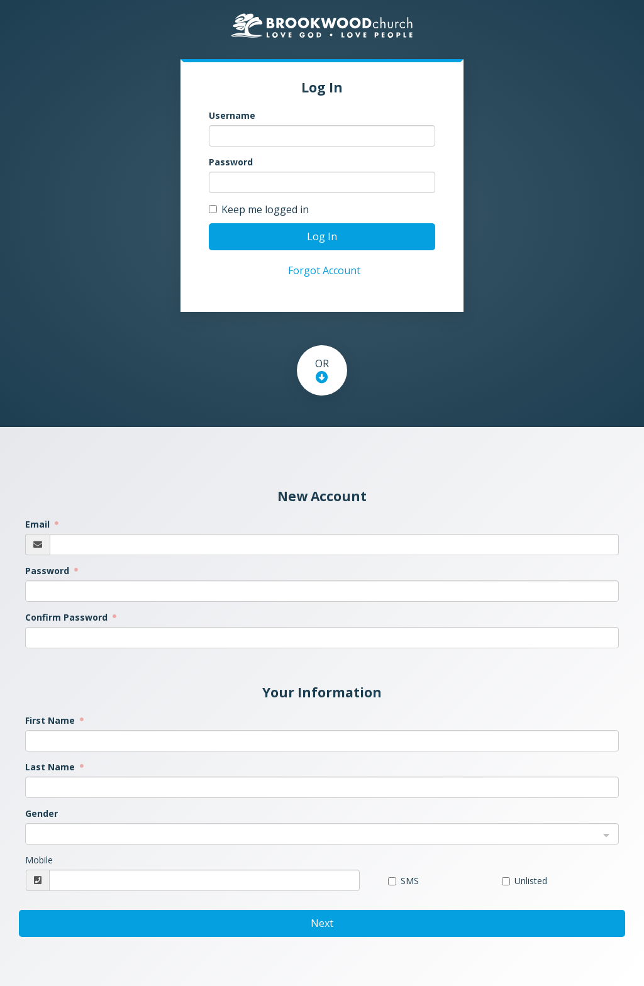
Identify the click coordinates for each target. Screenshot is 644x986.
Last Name (51, 767)
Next (322, 923)
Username (232, 115)
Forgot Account (324, 270)
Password (231, 162)
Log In (322, 236)
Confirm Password (67, 617)
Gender (41, 813)
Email (38, 524)
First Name (51, 720)
